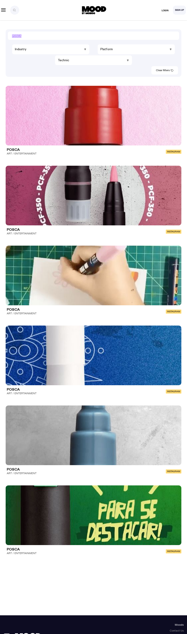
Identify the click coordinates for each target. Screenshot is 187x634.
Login (165, 10)
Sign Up (179, 10)
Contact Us (177, 630)
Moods (179, 625)
